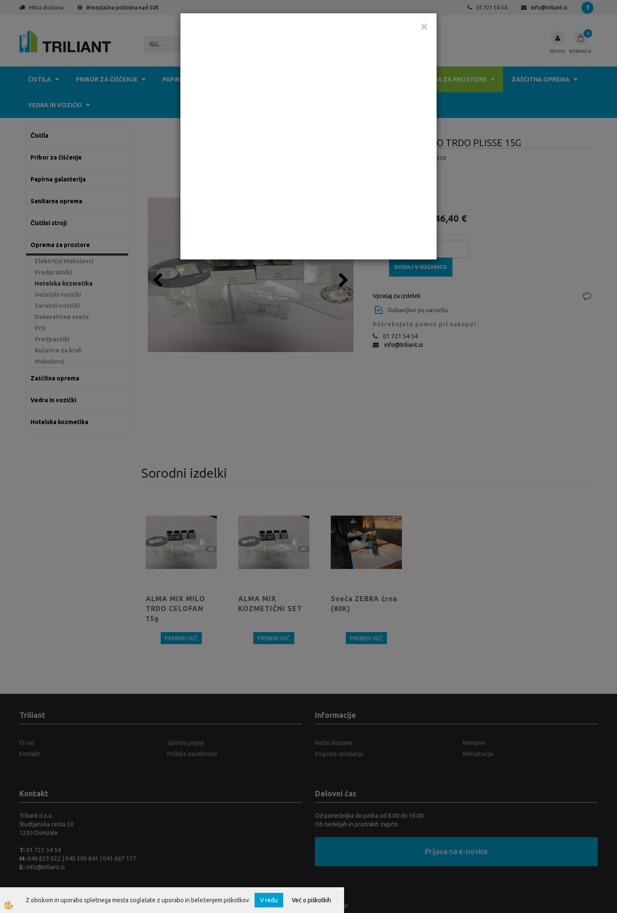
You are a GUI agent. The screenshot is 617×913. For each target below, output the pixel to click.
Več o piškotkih (311, 900)
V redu (269, 900)
